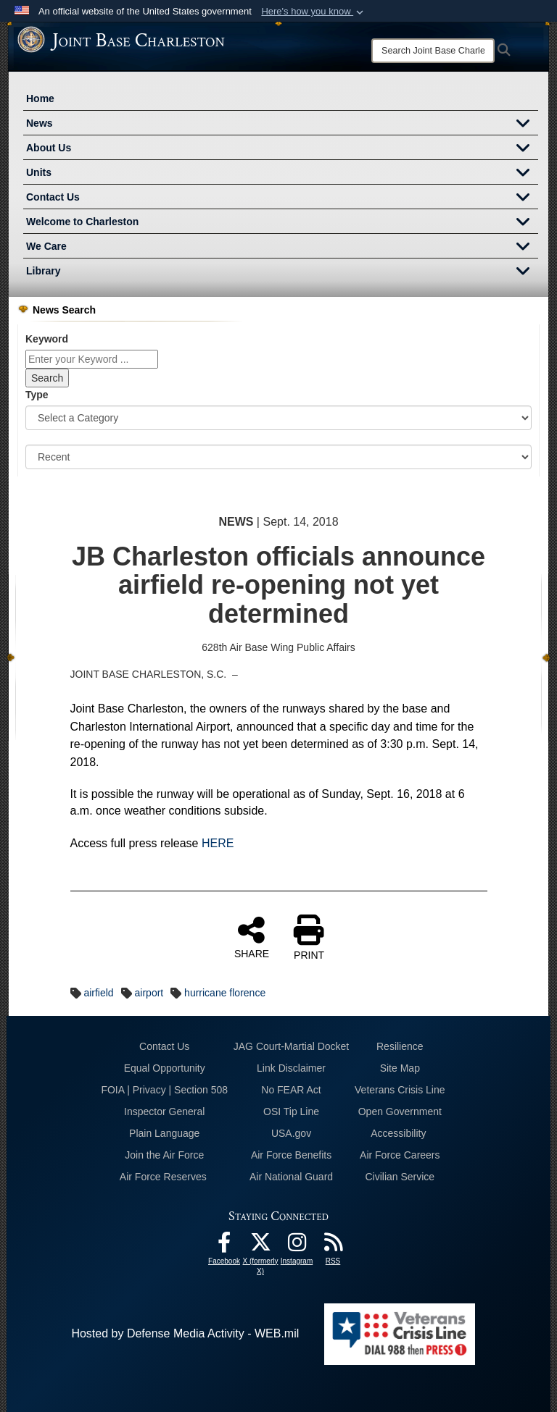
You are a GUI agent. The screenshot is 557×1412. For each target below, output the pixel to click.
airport (149, 993)
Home (40, 98)
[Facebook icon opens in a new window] (224, 1246)
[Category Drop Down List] (278, 417)
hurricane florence (224, 993)
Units (282, 174)
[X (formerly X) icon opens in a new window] (260, 1246)
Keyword (46, 339)
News (282, 125)
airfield (98, 993)
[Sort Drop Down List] (278, 457)
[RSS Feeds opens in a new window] (333, 1246)
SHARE (251, 937)
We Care (282, 248)
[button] (313, 11)
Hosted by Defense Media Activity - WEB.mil (185, 1333)
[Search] (433, 50)
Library (282, 272)
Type (37, 394)
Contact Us (282, 198)
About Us (282, 149)
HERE (218, 843)
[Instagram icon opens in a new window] (296, 1246)
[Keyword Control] (91, 359)
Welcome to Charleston (282, 223)
